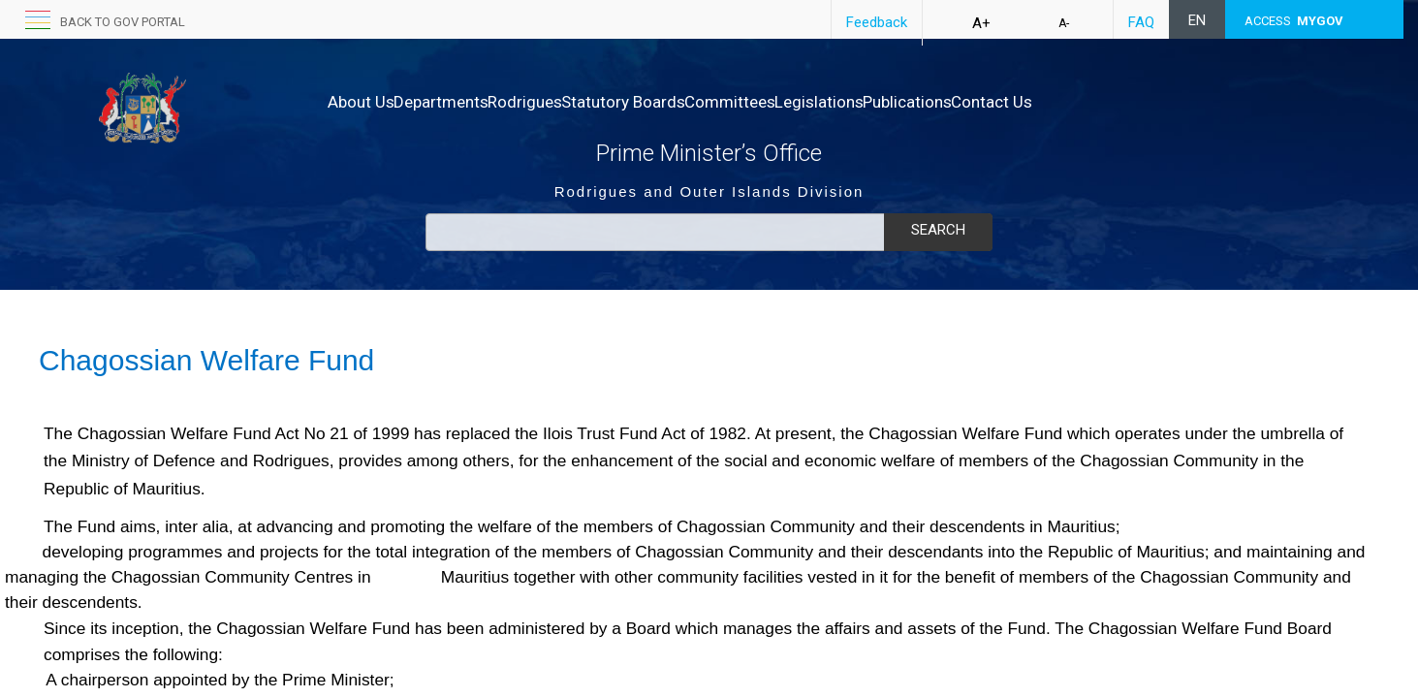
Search (938, 229)
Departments (461, 101)
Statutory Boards (684, 101)
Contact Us (1134, 101)
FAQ (1141, 22)
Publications (1029, 101)
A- (1063, 23)
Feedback (876, 22)
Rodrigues (565, 101)
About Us (361, 101)
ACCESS (1294, 21)
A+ (981, 23)
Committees (811, 101)
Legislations (920, 101)
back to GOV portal (122, 22)
